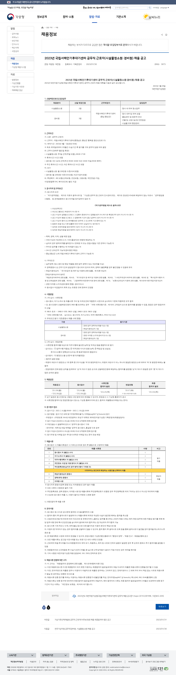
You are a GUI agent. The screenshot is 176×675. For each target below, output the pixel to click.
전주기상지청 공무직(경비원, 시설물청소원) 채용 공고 (111, 628)
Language (163, 8)
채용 (57, 27)
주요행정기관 (81, 655)
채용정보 (15, 64)
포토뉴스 (15, 37)
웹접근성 (83, 662)
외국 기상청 (146, 655)
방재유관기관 (47, 655)
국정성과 (15, 51)
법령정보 (15, 80)
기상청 (15, 16)
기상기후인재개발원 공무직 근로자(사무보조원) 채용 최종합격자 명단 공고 (111, 619)
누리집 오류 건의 (99, 662)
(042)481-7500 (65, 667)
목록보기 (162, 607)
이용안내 (33, 662)
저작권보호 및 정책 (67, 662)
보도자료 (15, 41)
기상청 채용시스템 (19, 67)
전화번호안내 (117, 662)
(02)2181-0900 (53, 670)
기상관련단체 (114, 655)
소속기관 (12, 655)
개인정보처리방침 (16, 662)
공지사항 (15, 34)
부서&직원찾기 (133, 662)
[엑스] (48, 607)
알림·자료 (49, 27)
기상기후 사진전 (18, 87)
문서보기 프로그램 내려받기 (156, 662)
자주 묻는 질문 (48, 662)
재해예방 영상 (17, 90)
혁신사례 (15, 48)
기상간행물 (16, 83)
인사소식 (15, 44)
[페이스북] (44, 607)
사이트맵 (156, 8)
